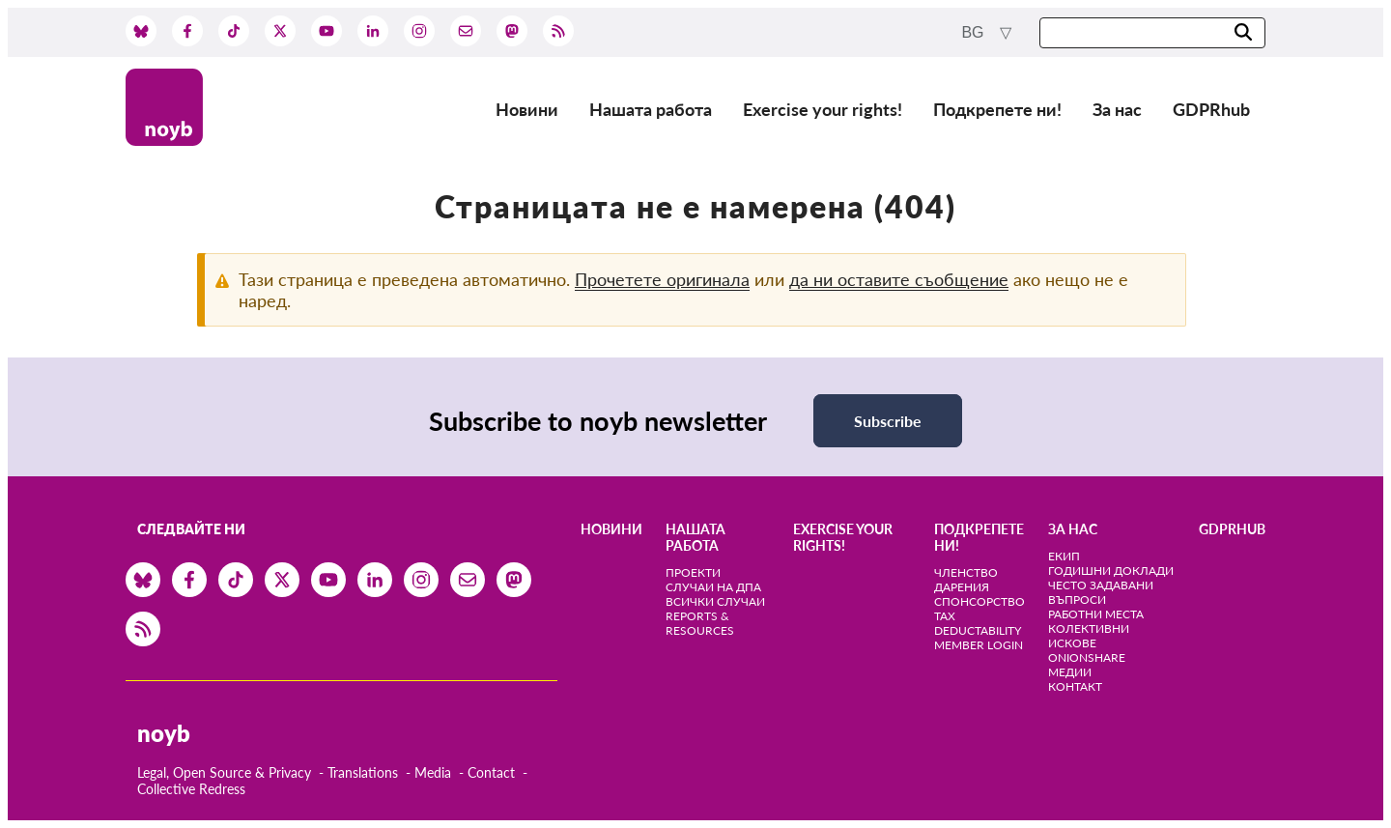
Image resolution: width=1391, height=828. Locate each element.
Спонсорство (979, 601)
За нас (1117, 109)
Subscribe (888, 421)
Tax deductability (977, 623)
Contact (491, 772)
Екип (1064, 556)
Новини (527, 109)
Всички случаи (715, 601)
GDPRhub (1211, 109)
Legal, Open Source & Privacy (224, 772)
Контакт (1075, 686)
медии (1070, 672)
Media (432, 772)
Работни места (1096, 614)
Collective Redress (191, 789)
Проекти (693, 572)
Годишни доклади (1111, 570)
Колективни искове (1088, 635)
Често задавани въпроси (1100, 592)
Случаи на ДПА (713, 587)
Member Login (978, 645)
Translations (362, 772)
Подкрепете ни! (997, 109)
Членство (966, 572)
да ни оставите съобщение (898, 279)
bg (974, 32)
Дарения (961, 587)
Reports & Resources (700, 623)
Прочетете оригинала (662, 279)
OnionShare (1086, 657)
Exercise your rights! (822, 109)
